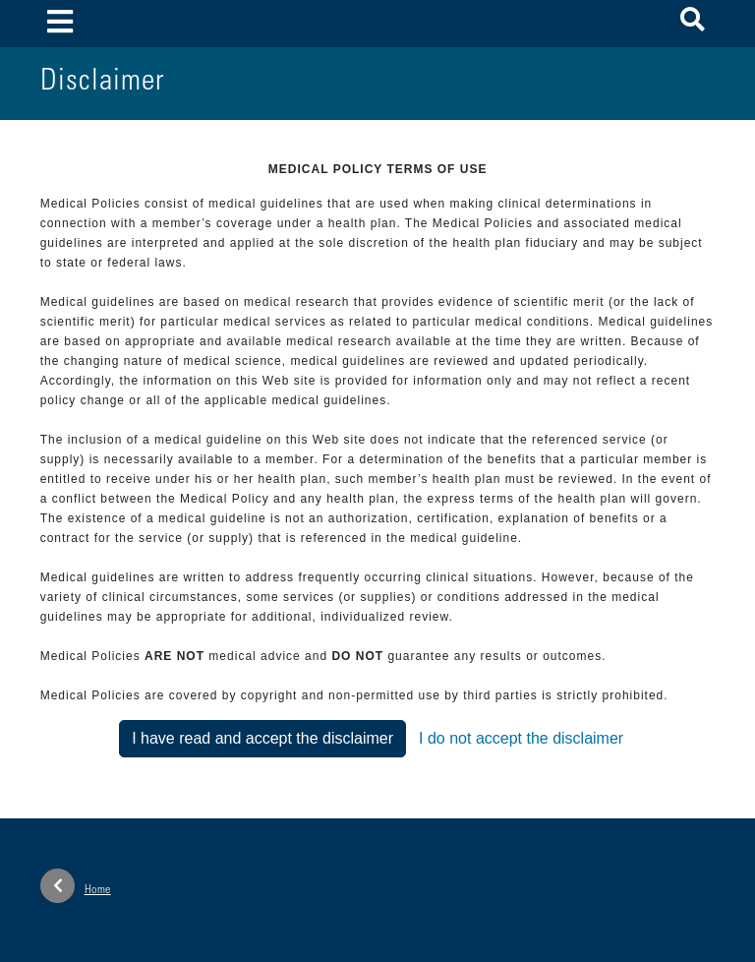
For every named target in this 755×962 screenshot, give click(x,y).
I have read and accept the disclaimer (262, 738)
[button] (692, 23)
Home (75, 886)
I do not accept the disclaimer (521, 738)
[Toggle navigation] (60, 23)
